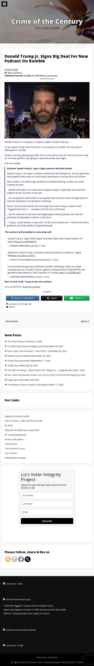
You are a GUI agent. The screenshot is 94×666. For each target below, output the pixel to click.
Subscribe (47, 521)
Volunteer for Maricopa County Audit (22, 430)
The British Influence (17, 341)
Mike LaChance (15, 72)
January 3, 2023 (38, 245)
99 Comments (50, 75)
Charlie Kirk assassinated (19, 360)
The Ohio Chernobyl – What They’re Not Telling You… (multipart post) (40, 370)
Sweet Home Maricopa (18, 599)
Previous (12, 321)
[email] (47, 512)
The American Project (15, 448)
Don (30, 304)
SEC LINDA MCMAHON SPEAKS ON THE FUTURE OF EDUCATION (38, 375)
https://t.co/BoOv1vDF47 (23, 255)
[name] (47, 495)
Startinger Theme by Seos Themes (67, 662)
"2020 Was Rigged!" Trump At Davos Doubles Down (28, 606)
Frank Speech (11, 444)
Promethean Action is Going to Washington (27, 384)
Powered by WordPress (47, 657)
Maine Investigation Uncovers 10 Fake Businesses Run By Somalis (35, 610)
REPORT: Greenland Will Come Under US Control (26, 613)
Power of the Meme (14, 439)
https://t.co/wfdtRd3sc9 (25, 241)
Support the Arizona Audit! (17, 416)
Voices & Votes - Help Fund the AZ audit (23, 421)
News (12, 306)
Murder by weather (16, 365)
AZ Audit (8, 425)
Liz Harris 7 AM (14, 583)
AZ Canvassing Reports (15, 435)
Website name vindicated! (19, 356)
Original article (11, 69)
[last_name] (47, 504)
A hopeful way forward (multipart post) (25, 346)
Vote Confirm (11, 453)
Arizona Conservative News (21, 629)
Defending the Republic (15, 458)
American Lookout (31, 286)
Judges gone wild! (15, 380)
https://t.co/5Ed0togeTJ (70, 272)
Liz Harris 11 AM (14, 645)
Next (84, 321)
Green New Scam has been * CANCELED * (27, 351)
